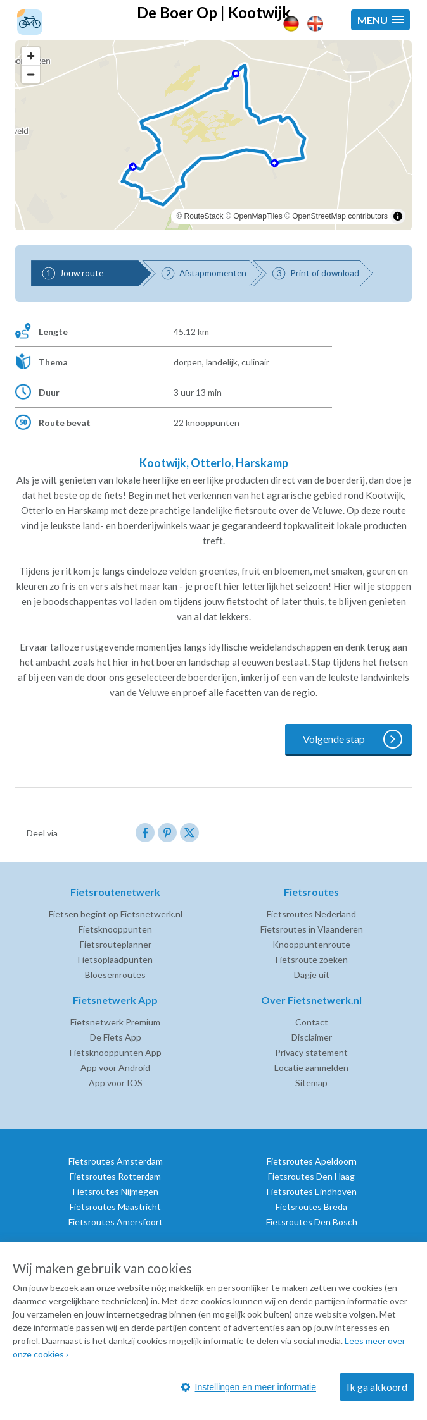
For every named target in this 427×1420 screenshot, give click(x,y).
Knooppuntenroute (311, 944)
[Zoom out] (31, 74)
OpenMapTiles (258, 216)
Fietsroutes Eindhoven (312, 1191)
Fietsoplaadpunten (115, 959)
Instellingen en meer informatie (248, 1387)
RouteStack (204, 216)
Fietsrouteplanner (115, 944)
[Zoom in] (31, 56)
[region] (213, 135)
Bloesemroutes (115, 974)
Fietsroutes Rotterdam (115, 1176)
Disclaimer (311, 1037)
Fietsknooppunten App (116, 1052)
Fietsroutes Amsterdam (115, 1161)
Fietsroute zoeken (312, 959)
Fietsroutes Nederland (311, 914)
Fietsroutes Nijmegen (115, 1191)
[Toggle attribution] (397, 216)
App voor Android (115, 1067)
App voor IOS (116, 1082)
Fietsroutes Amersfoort (115, 1221)
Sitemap (311, 1082)
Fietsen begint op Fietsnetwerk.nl (115, 914)
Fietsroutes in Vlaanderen (311, 929)
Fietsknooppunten (115, 929)
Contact (311, 1022)
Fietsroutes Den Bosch (311, 1221)
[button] (380, 19)
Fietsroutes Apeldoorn (312, 1161)
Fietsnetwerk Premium (115, 1022)
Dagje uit (311, 974)
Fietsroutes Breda (311, 1206)
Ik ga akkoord (377, 1387)
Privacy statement (311, 1052)
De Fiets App (115, 1037)
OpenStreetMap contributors (340, 216)
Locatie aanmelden (311, 1067)
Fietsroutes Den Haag (311, 1176)
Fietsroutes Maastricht (115, 1206)
